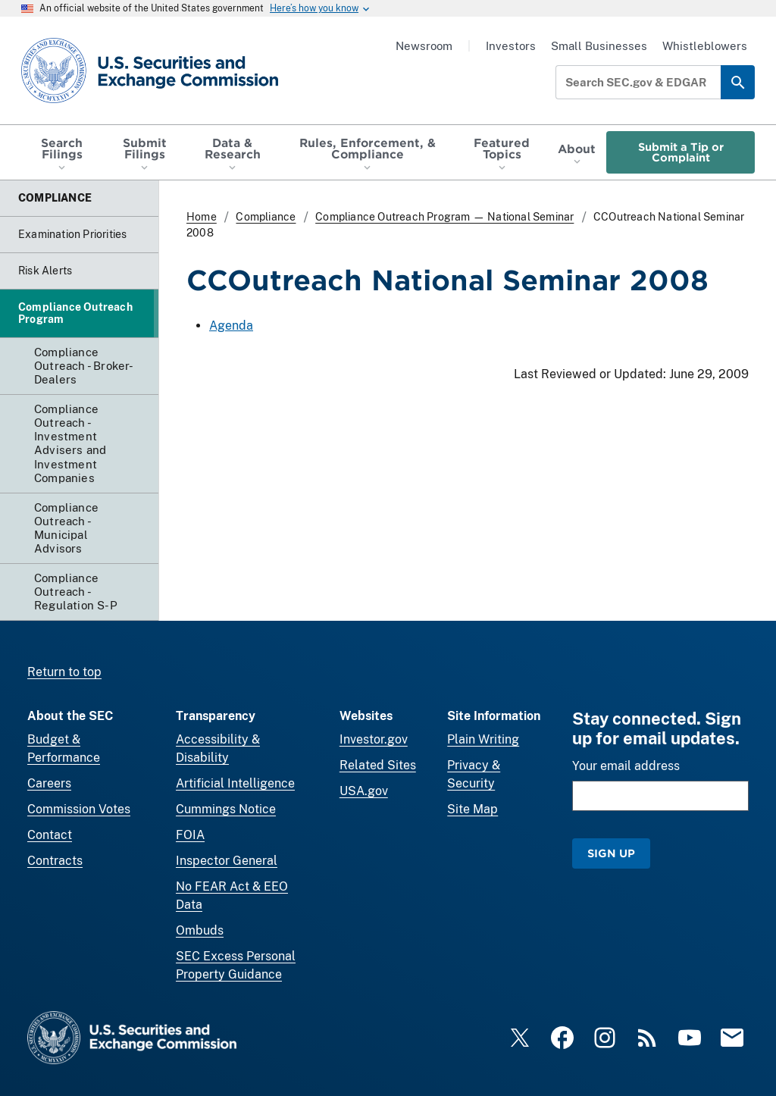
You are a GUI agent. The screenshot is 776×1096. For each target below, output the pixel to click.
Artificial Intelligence (235, 783)
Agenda (231, 325)
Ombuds (200, 930)
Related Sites (378, 765)
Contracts (55, 860)
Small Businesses (599, 45)
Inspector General (226, 860)
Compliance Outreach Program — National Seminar (444, 217)
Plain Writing (483, 739)
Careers (49, 783)
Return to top (64, 672)
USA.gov (364, 791)
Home (201, 217)
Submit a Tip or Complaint (681, 152)
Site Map (472, 809)
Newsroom (424, 45)
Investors (511, 45)
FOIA (190, 835)
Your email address (626, 766)
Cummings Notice (226, 809)
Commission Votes (78, 809)
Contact (49, 835)
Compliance (266, 217)
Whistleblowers (704, 45)
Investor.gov (374, 739)
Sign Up (611, 853)
